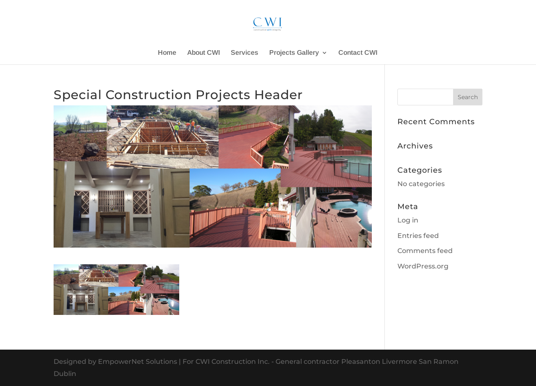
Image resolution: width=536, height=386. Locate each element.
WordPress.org (422, 266)
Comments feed (425, 251)
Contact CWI (357, 53)
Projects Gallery (294, 53)
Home (167, 53)
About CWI (203, 53)
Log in (407, 220)
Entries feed (418, 236)
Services (244, 53)
